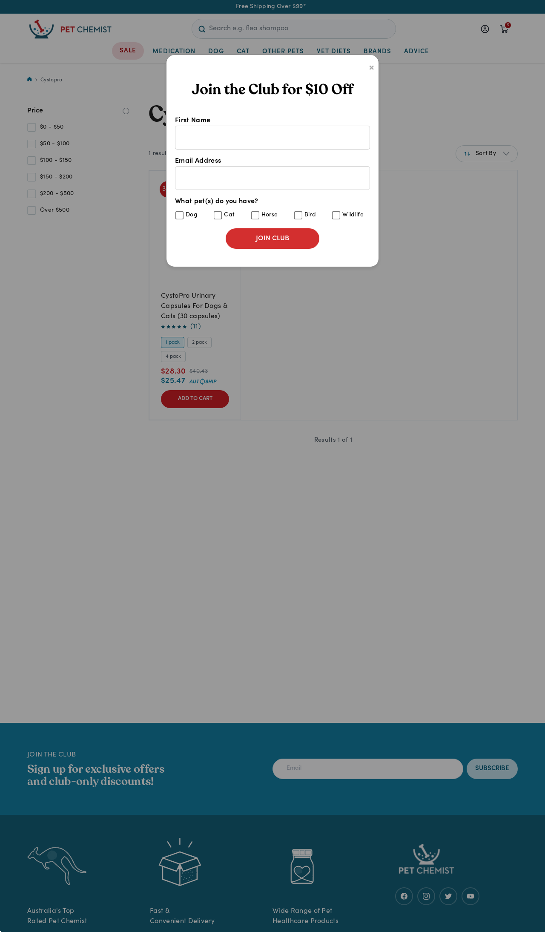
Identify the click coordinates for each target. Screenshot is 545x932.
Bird (310, 215)
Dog (192, 215)
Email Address (272, 174)
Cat (229, 215)
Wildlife (353, 215)
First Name (272, 133)
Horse (269, 215)
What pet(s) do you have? (272, 209)
